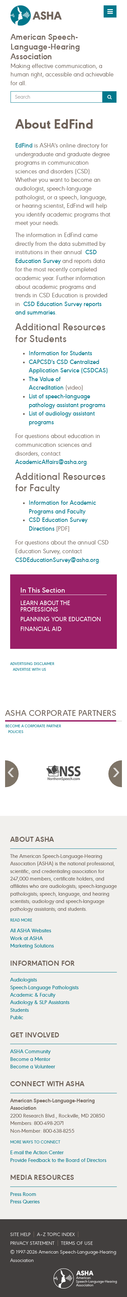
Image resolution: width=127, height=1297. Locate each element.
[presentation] (83, 772)
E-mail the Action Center (37, 1152)
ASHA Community (30, 1051)
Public (16, 1017)
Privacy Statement (32, 1243)
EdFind (24, 145)
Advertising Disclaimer (32, 664)
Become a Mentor (30, 1059)
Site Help (20, 1234)
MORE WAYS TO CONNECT (35, 1141)
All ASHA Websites (30, 930)
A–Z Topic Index (56, 1234)
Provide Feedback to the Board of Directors (58, 1160)
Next (115, 773)
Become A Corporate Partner (33, 726)
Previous (12, 773)
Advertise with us (29, 669)
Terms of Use (77, 1243)
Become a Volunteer (32, 1066)
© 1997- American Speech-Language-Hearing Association (63, 1256)
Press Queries (25, 1201)
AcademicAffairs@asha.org (51, 462)
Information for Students (60, 353)
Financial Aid (41, 629)
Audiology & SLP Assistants (39, 1002)
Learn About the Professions (45, 606)
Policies (15, 732)
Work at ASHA (26, 938)
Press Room (23, 1194)
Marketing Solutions (32, 945)
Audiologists (23, 979)
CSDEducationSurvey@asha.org (57, 560)
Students (19, 1010)
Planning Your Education (60, 619)
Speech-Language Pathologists (44, 987)
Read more (21, 920)
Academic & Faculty (32, 995)
